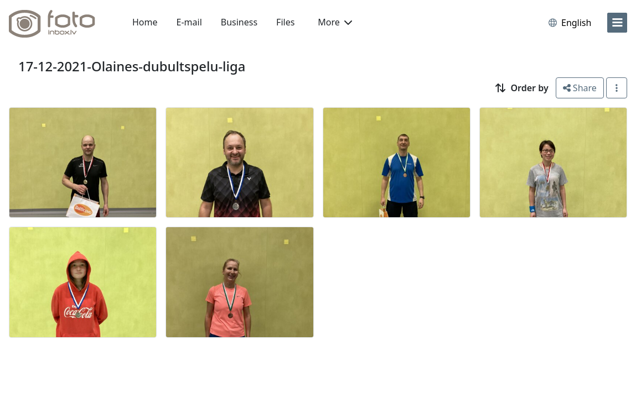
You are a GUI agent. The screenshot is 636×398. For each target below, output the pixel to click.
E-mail (189, 22)
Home (145, 22)
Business (239, 22)
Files (285, 22)
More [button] (335, 22)
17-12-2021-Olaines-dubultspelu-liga (131, 66)
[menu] (617, 23)
